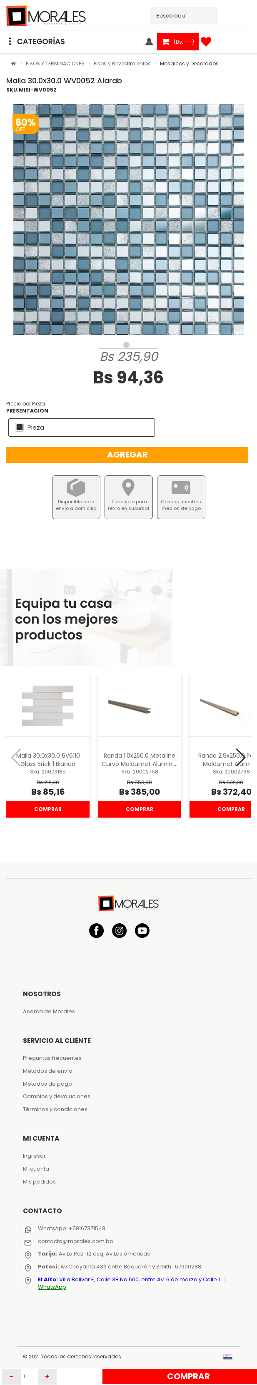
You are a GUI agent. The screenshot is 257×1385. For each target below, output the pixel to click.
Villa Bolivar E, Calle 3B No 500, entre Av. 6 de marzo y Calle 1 (129, 1279)
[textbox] (177, 16)
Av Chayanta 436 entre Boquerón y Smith (104, 1267)
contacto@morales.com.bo (75, 1241)
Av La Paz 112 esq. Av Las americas (94, 1254)
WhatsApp (52, 1287)
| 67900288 (186, 1267)
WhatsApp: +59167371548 (71, 1228)
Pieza (35, 427)
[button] (241, 757)
